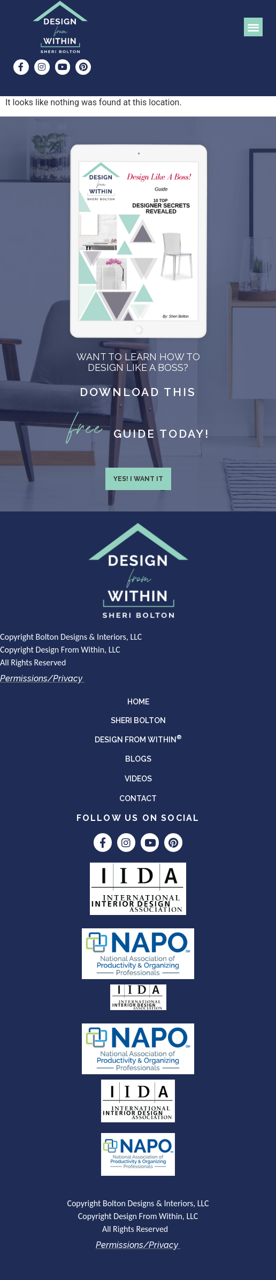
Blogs (138, 759)
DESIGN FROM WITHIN (138, 738)
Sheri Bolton (138, 720)
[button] (253, 27)
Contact (138, 798)
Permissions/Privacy (41, 678)
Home (138, 701)
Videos (138, 778)
